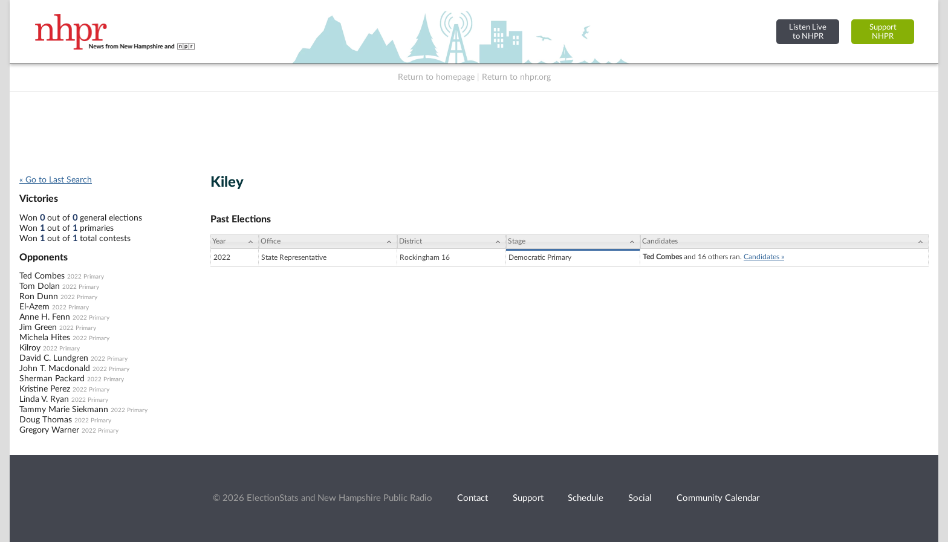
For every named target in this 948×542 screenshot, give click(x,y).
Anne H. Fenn (44, 317)
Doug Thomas (45, 420)
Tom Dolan (39, 286)
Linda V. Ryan (44, 399)
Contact (472, 498)
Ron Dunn (38, 296)
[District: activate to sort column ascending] (451, 241)
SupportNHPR (883, 32)
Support (528, 498)
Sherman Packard (52, 379)
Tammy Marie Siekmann (63, 409)
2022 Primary (85, 277)
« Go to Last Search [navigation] (55, 180)
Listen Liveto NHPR (807, 32)
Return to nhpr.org (516, 77)
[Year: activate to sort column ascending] (234, 241)
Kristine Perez (44, 389)
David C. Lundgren (53, 358)
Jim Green (38, 327)
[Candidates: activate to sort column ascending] (784, 241)
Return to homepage (436, 77)
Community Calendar (718, 498)
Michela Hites (44, 338)
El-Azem (34, 307)
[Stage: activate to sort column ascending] (573, 241)
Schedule (585, 498)
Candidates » (764, 256)
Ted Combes (42, 276)
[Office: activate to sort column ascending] (328, 241)
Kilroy (30, 348)
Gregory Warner (49, 430)
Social (640, 498)
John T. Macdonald (54, 368)
